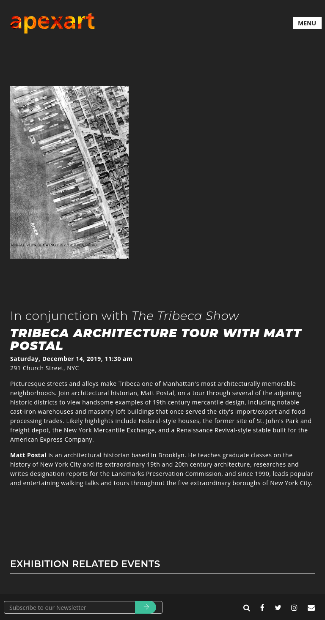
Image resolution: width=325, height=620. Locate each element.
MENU (307, 23)
